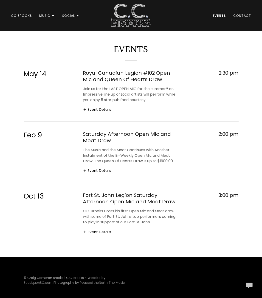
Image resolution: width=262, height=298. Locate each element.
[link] (131, 15)
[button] (47, 15)
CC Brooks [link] (21, 15)
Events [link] (219, 15)
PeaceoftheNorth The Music (102, 282)
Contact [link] (242, 15)
